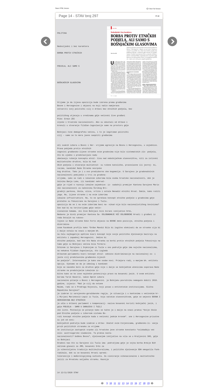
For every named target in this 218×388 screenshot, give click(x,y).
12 (119, 383)
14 (127, 383)
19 (148, 383)
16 (136, 383)
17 (140, 383)
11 (115, 383)
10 (111, 383)
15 (131, 383)
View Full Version (155, 9)
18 (144, 383)
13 (123, 383)
